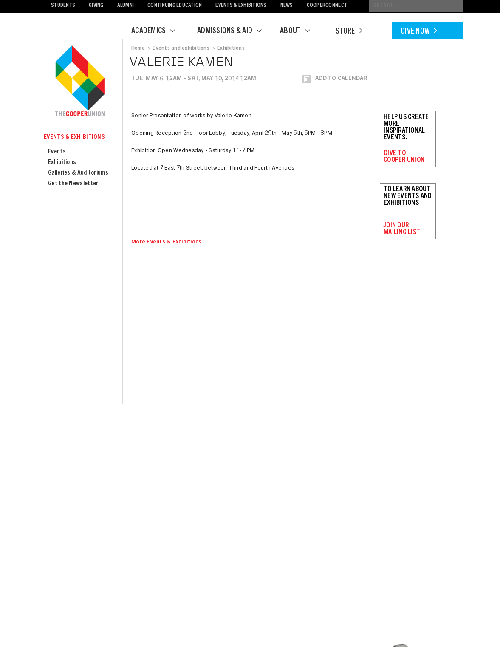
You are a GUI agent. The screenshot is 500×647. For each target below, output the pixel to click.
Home (138, 48)
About (300, 31)
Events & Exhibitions (240, 5)
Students (63, 5)
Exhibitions (62, 162)
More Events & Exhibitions (166, 242)
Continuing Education (174, 5)
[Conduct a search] (416, 6)
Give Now (419, 32)
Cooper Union (80, 81)
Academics (158, 31)
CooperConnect (327, 5)
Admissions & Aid (234, 31)
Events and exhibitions (181, 48)
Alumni (125, 5)
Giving (96, 5)
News (286, 5)
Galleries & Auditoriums (78, 173)
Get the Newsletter (73, 184)
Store (349, 32)
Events (57, 152)
